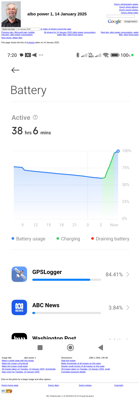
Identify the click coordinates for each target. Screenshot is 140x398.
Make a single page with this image (18, 361)
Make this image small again (15, 366)
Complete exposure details (73, 372)
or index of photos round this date (56, 29)
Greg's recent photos (128, 10)
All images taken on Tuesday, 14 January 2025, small (85, 369)
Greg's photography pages (126, 4)
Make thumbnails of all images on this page (81, 363)
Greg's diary (53, 385)
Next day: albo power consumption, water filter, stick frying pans (120, 33)
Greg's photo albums (128, 7)
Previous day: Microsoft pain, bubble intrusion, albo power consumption (18, 33)
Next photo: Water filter (11, 38)
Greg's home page (9, 385)
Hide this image (68, 361)
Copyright (118, 385)
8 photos (30, 42)
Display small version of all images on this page (82, 366)
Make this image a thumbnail (15, 363)
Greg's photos (85, 385)
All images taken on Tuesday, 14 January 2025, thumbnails (29, 369)
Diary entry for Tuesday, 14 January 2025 (20, 372)
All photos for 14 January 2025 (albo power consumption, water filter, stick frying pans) (70, 33)
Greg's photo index (129, 13)
